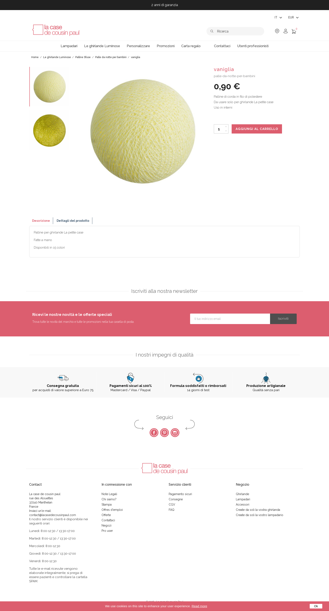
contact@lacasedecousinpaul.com (52, 515)
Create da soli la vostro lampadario (259, 515)
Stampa (107, 504)
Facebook (154, 432)
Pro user (107, 530)
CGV (172, 504)
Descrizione (41, 220)
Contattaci (108, 520)
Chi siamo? (109, 499)
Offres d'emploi (112, 509)
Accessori (242, 504)
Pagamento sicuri (180, 494)
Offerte (106, 515)
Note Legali (109, 494)
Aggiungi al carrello (257, 129)
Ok (316, 606)
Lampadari (243, 499)
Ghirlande (242, 494)
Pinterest (164, 432)
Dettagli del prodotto (73, 220)
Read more (199, 606)
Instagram (175, 432)
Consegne (176, 499)
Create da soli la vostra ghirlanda (258, 509)
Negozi (106, 525)
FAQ (171, 509)
